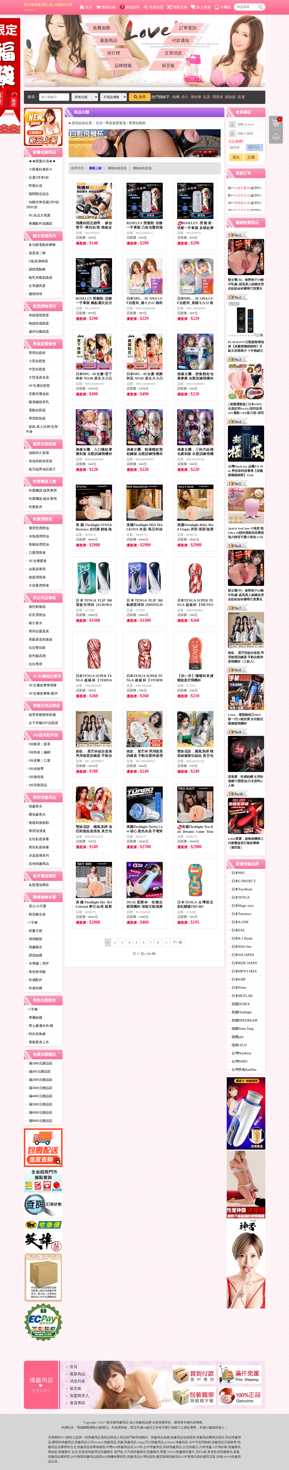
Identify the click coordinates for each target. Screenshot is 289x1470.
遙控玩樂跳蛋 (37, 331)
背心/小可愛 (36, 906)
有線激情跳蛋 (37, 315)
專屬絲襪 (34, 1017)
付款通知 (180, 40)
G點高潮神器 (37, 261)
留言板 (168, 65)
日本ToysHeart (240, 889)
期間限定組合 (37, 194)
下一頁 (177, 942)
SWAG (171, 1452)
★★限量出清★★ (41, 161)
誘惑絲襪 (34, 955)
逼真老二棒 (36, 253)
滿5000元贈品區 (39, 1104)
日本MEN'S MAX (243, 971)
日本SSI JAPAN (241, 955)
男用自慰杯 (36, 353)
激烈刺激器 (36, 607)
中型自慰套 (36, 369)
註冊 (251, 157)
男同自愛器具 (37, 631)
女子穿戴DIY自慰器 (42, 723)
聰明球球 (34, 294)
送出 (236, 157)
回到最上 (276, 136)
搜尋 (140, 97)
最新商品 (108, 40)
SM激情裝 (35, 777)
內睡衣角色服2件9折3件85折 (42, 204)
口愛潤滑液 (36, 553)
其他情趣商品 (37, 864)
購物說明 (130, 7)
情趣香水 (34, 806)
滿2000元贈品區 (39, 1080)
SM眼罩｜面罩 (38, 744)
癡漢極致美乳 (37, 402)
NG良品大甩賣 (38, 215)
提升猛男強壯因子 (41, 469)
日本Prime (237, 987)
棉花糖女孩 (36, 914)
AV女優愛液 (36, 561)
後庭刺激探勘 (37, 823)
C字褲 (32, 922)
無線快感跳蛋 (37, 323)
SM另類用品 (36, 785)
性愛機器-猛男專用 (41, 490)
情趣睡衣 (34, 947)
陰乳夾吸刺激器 (39, 277)
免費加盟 (153, 7)
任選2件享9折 (37, 177)
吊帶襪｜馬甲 (37, 963)
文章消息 (173, 53)
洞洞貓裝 (34, 939)
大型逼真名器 (37, 377)
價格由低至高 (117, 168)
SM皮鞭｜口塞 (38, 760)
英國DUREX (239, 1004)
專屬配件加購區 (39, 223)
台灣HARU (238, 1061)
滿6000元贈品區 (39, 1112)
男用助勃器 (36, 418)
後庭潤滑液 (36, 577)
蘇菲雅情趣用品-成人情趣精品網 (48, 7)
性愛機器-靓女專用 (41, 499)
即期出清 (34, 186)
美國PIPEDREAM (243, 1020)
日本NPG (237, 873)
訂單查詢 (188, 28)
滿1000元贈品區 (39, 1063)
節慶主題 (34, 931)
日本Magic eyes (241, 906)
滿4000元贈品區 (39, 1096)
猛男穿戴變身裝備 (41, 715)
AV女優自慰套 (38, 385)
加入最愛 (201, 7)
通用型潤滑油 (37, 528)
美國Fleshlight (240, 1012)
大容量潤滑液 (37, 585)
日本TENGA (239, 897)
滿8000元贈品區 (39, 1121)
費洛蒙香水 (36, 814)
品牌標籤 (123, 65)
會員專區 (77, 1403)
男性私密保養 (37, 847)
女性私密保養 (37, 839)
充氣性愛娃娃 (37, 394)
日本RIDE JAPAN (243, 963)
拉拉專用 (34, 664)
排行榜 (113, 53)
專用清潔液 (36, 831)
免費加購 (101, 28)
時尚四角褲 (36, 1034)
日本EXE (237, 930)
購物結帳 (106, 7)
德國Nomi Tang (241, 1028)
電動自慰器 (36, 410)
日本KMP (237, 979)
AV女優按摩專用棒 (41, 685)
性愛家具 (34, 507)
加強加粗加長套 (39, 461)
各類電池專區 (37, 885)
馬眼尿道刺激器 (39, 639)
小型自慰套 (36, 361)
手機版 (223, 7)
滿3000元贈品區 (39, 1088)
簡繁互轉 (177, 7)
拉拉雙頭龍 (36, 648)
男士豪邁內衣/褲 (39, 1026)
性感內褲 (34, 988)
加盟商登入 (79, 1396)
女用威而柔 (36, 286)
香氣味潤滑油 (37, 544)
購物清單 (275, 119)
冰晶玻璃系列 (37, 855)
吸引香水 (34, 623)
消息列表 (77, 1381)
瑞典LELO (238, 1045)
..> (166, 942)
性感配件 (34, 980)
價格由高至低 (142, 168)
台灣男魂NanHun (242, 1069)
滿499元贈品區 (38, 1071)
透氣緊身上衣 (37, 1042)
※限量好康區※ (39, 169)
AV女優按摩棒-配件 (42, 693)
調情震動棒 (36, 269)
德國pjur (236, 1037)
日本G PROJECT (242, 881)
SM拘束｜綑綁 (38, 752)
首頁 (85, 7)
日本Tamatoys (240, 914)
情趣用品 (157, 1437)
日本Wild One (240, 946)
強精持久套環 (37, 453)
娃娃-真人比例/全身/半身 (42, 429)
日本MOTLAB (241, 996)
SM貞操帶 (35, 769)
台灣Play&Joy (240, 1053)
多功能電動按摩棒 (41, 245)
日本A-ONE (239, 922)
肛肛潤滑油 (36, 615)
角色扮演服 (36, 972)
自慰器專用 (36, 569)
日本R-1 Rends (241, 938)
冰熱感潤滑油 (37, 536)
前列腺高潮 (36, 656)
